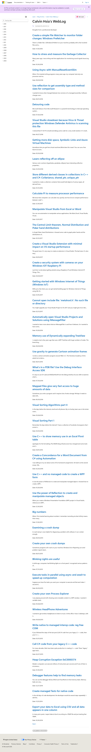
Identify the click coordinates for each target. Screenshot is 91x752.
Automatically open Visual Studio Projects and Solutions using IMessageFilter (57, 318)
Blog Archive (40, 17)
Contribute (32, 744)
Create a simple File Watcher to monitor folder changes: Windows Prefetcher (57, 37)
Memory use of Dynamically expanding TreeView (58, 335)
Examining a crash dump (45, 527)
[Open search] (82, 2)
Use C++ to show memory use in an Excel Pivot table (58, 438)
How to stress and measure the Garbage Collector (59, 54)
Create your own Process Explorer (50, 593)
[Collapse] (26, 16)
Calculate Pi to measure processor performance (58, 193)
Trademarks (74, 744)
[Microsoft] (3, 2)
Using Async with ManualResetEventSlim (54, 69)
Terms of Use (64, 744)
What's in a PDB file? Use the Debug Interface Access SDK (57, 368)
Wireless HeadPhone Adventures (50, 609)
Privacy (39, 744)
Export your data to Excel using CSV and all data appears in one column (58, 708)
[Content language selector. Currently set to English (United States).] (10, 739)
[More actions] (87, 16)
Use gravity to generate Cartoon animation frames (59, 351)
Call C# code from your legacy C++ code (54, 643)
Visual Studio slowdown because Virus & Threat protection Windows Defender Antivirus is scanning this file (60, 123)
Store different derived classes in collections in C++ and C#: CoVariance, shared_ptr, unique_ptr (60, 176)
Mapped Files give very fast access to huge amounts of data (55, 387)
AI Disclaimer (5, 744)
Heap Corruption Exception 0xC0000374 (54, 659)
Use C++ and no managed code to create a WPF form (58, 475)
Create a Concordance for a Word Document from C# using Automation (59, 457)
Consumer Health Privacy (51, 744)
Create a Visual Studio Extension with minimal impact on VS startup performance (57, 245)
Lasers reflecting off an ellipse (48, 158)
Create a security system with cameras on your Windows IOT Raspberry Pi (57, 264)
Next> (34, 724)
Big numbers (39, 511)
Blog (24, 744)
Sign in (87, 2)
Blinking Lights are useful (46, 559)
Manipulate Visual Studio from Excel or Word (56, 209)
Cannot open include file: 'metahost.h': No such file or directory (60, 302)
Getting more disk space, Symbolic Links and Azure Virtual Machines (60, 141)
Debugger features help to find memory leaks (57, 675)
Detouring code (40, 104)
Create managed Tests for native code (52, 691)
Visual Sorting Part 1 (43, 420)
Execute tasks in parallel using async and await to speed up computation (59, 576)
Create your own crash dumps (48, 543)
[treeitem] (15, 24)
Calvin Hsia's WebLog (52, 17)
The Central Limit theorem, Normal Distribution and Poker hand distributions (60, 226)
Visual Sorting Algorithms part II (50, 404)
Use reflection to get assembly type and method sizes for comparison (58, 87)
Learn (33, 17)
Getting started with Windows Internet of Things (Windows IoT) (58, 283)
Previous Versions (16, 744)
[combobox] (15, 20)
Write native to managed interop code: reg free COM (57, 626)
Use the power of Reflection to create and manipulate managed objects (54, 494)
